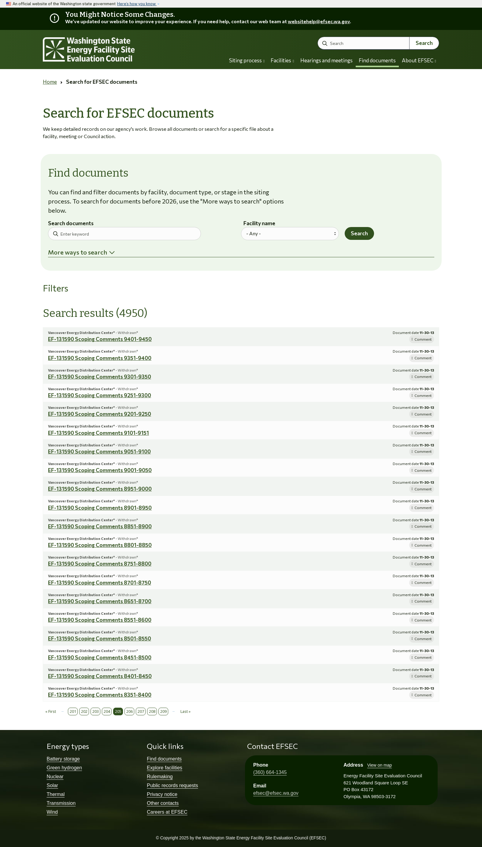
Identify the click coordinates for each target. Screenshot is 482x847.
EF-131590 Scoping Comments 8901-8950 (100, 507)
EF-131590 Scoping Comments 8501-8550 (99, 638)
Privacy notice (162, 794)
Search (424, 43)
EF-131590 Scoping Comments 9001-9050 (100, 470)
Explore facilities (164, 767)
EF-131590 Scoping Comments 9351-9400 (99, 358)
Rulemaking (159, 776)
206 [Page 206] (129, 711)
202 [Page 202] (84, 711)
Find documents (377, 60)
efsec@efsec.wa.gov (275, 793)
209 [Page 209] (163, 711)
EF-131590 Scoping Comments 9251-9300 (99, 395)
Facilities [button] (282, 60)
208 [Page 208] (152, 711)
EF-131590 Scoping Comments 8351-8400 (99, 694)
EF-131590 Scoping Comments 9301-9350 (99, 376)
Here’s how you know (137, 4)
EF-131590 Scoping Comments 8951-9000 (100, 489)
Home (50, 82)
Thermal (56, 794)
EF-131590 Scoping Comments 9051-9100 (99, 451)
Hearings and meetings (326, 60)
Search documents (71, 223)
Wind (52, 812)
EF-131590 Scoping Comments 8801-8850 (100, 545)
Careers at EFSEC (167, 812)
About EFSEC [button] (419, 60)
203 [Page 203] (95, 711)
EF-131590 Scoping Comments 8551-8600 (99, 620)
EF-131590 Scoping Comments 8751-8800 (99, 563)
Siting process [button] (247, 60)
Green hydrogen (64, 767)
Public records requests (172, 785)
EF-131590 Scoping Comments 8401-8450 (100, 676)
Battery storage (63, 758)
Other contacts (163, 803)
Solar (52, 785)
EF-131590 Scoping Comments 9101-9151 (98, 433)
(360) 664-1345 (270, 772)
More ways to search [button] (77, 252)
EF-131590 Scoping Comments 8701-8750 (99, 582)
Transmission (61, 803)
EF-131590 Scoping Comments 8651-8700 (99, 601)
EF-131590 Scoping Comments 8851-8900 (100, 526)
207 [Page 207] (141, 711)
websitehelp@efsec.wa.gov (319, 21)
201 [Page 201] (73, 711)
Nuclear (55, 776)
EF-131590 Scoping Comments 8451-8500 (99, 657)
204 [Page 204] (107, 711)
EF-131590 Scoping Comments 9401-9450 (100, 339)
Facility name (259, 223)
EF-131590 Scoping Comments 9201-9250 (99, 414)
